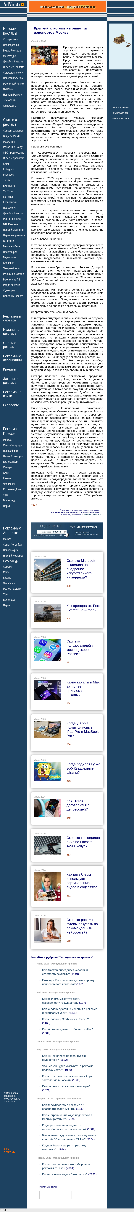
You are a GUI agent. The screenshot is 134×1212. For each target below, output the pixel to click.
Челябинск (9, 483)
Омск (6, 472)
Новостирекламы (10, 30)
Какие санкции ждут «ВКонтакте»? (65, 1174)
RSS (6, 1149)
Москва (7, 439)
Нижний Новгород (13, 456)
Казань (7, 478)
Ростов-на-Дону (12, 489)
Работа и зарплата (120, 118)
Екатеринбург (10, 461)
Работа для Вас (120, 113)
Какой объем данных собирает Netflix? (67, 1029)
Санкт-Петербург (12, 445)
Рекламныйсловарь (12, 318)
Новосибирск (10, 450)
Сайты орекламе (10, 345)
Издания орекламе (11, 331)
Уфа (5, 495)
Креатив (9, 369)
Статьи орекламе (10, 121)
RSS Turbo (10, 1152)
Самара (7, 467)
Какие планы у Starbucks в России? (65, 1019)
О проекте (11, 405)
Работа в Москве (120, 107)
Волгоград (9, 500)
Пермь (7, 506)
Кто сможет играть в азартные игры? (66, 1086)
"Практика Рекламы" (91, 515)
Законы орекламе (10, 380)
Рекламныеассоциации (12, 358)
